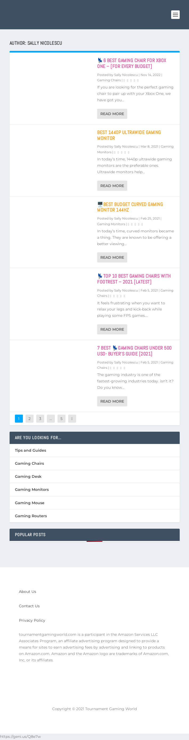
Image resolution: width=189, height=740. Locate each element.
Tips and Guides (30, 450)
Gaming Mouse (29, 502)
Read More (112, 113)
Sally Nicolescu (126, 75)
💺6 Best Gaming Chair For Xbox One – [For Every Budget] (131, 63)
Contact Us (29, 606)
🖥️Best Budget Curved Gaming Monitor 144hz (130, 207)
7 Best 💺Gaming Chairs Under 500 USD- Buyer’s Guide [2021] (134, 351)
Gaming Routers (31, 515)
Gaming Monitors (111, 224)
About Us (27, 591)
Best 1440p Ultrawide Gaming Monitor (129, 135)
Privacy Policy (32, 620)
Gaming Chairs (109, 80)
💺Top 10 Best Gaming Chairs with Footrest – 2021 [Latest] (134, 279)
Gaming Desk (28, 476)
